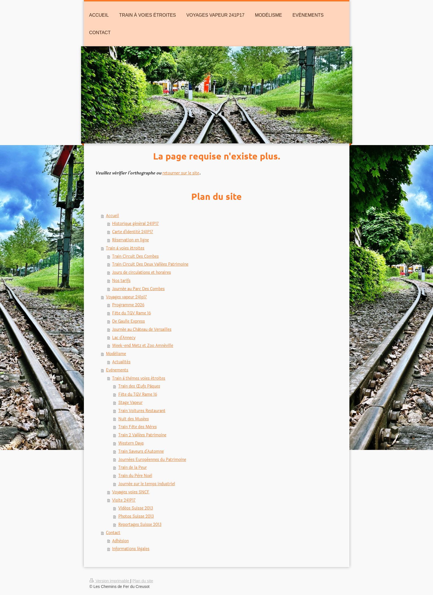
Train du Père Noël (135, 476)
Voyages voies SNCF (130, 492)
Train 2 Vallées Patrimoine (142, 435)
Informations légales (130, 549)
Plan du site (142, 581)
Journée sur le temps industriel (146, 484)
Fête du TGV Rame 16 (131, 313)
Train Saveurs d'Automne (141, 451)
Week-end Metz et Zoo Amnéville (142, 345)
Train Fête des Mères (137, 427)
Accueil (112, 216)
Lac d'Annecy (123, 337)
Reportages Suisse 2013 (140, 524)
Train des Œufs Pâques (139, 386)
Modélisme (116, 354)
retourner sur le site (180, 173)
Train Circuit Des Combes (135, 256)
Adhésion (120, 541)
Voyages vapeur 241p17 (126, 297)
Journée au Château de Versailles (141, 329)
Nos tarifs (121, 280)
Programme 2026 (128, 305)
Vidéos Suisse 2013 (135, 508)
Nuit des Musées (133, 419)
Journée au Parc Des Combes (138, 289)
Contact (113, 533)
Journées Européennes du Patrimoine (152, 459)
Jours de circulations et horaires (141, 272)
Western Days (131, 443)
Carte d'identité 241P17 (132, 232)
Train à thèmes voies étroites (138, 378)
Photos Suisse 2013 (136, 516)
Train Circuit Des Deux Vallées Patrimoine (150, 264)
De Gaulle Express (128, 321)
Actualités (121, 362)
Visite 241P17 (124, 500)
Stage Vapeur (130, 402)
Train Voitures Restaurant (142, 411)
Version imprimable (110, 581)
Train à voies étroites (125, 248)
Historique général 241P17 (135, 223)
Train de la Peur (132, 467)
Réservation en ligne (130, 240)
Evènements (117, 370)
